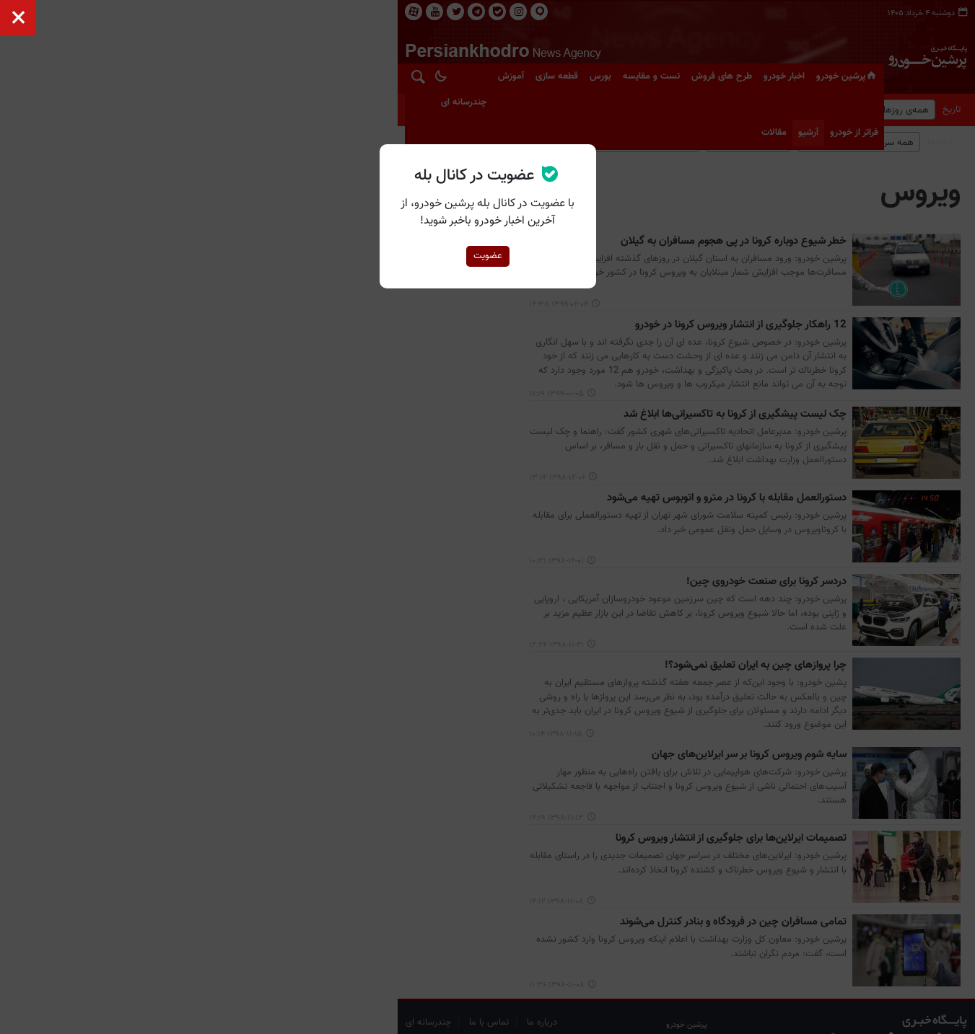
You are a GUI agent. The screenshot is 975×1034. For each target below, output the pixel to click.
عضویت (487, 256)
